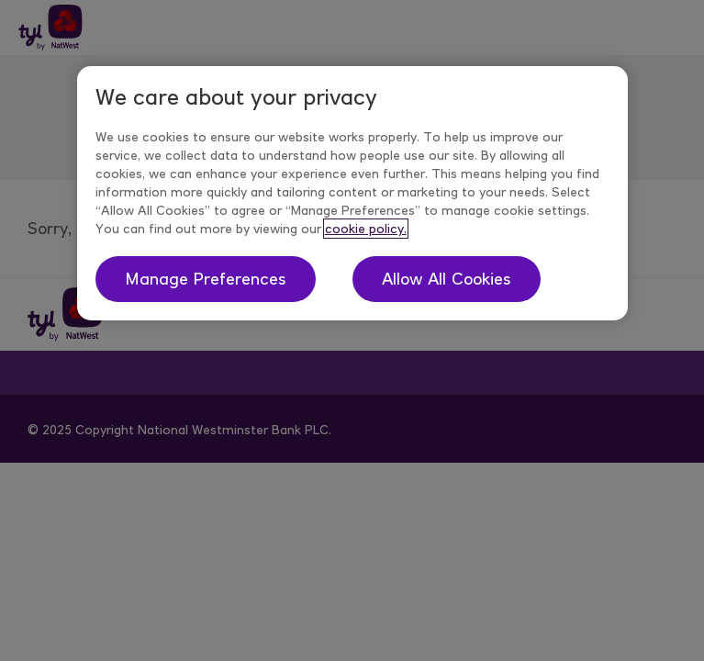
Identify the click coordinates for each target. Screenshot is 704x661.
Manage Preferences (205, 279)
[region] (352, 193)
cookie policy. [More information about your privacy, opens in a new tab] (366, 228)
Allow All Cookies (446, 279)
